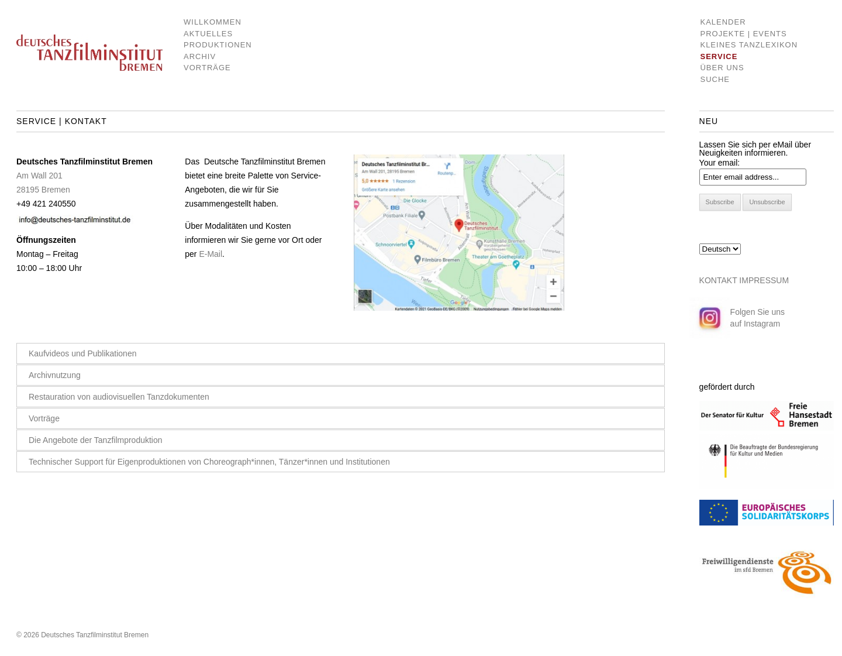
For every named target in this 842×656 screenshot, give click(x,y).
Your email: (719, 162)
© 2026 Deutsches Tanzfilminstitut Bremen (82, 635)
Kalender (723, 22)
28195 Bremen (43, 189)
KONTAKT (718, 280)
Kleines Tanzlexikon (749, 44)
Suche (715, 79)
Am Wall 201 (39, 175)
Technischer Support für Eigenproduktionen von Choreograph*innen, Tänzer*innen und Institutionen (209, 461)
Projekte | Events (743, 33)
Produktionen (209, 44)
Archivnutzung (55, 375)
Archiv (200, 56)
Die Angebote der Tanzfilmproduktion (96, 440)
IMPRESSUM (764, 280)
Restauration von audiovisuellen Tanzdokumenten (119, 396)
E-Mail (210, 254)
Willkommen (209, 22)
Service (718, 56)
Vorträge (207, 67)
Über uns (722, 67)
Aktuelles (208, 33)
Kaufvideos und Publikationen (82, 353)
